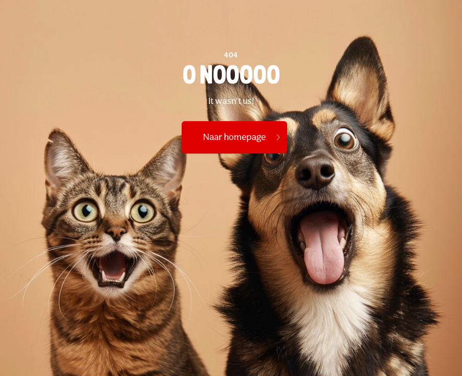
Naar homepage (242, 137)
